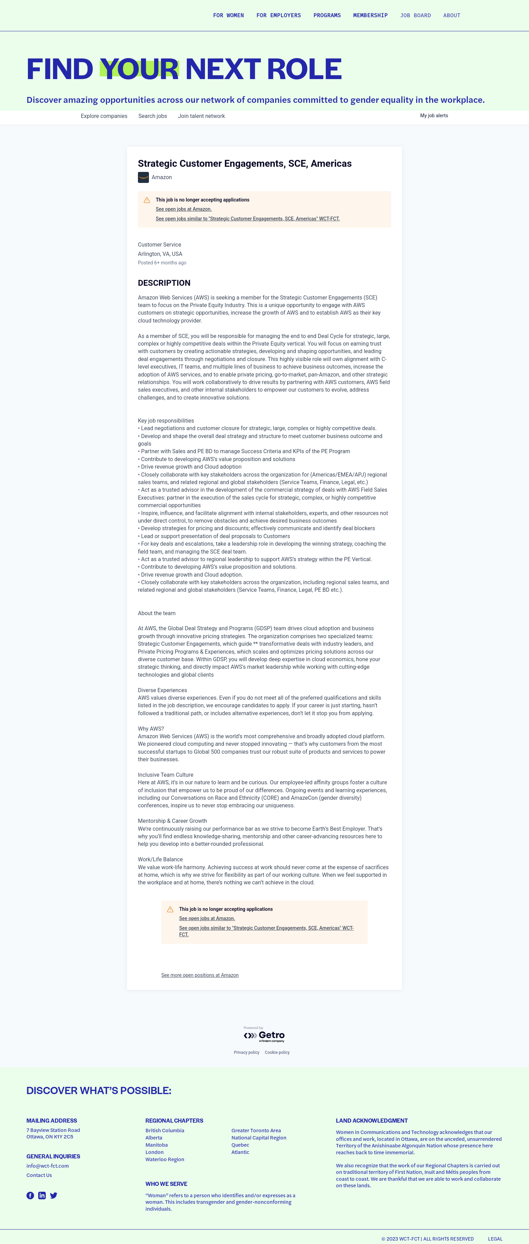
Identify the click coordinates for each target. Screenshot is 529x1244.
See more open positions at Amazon (200, 975)
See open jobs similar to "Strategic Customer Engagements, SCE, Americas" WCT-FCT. (248, 218)
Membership (370, 16)
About (452, 16)
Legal (495, 1238)
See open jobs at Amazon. (184, 209)
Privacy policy (246, 1052)
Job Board (415, 16)
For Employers (278, 16)
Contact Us (39, 1174)
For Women (228, 16)
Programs (327, 16)
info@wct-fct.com (47, 1165)
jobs (152, 116)
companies (104, 116)
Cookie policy (277, 1052)
